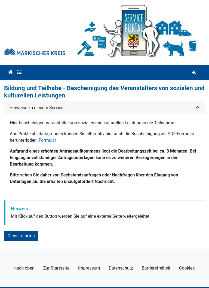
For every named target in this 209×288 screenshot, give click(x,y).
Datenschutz (121, 268)
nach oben (24, 268)
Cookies (187, 268)
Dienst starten (21, 235)
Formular (47, 140)
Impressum (89, 268)
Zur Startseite (56, 268)
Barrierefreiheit (156, 268)
